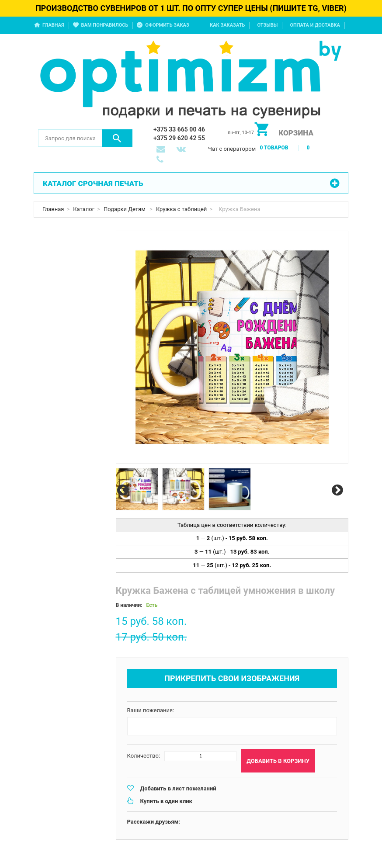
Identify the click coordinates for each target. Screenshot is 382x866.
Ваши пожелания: (150, 710)
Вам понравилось (104, 25)
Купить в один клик (166, 801)
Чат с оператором (232, 148)
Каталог (83, 209)
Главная (53, 25)
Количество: (143, 755)
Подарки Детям (125, 209)
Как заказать (227, 25)
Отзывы (267, 25)
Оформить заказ (167, 25)
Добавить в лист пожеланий (178, 788)
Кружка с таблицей (181, 209)
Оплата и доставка (315, 25)
